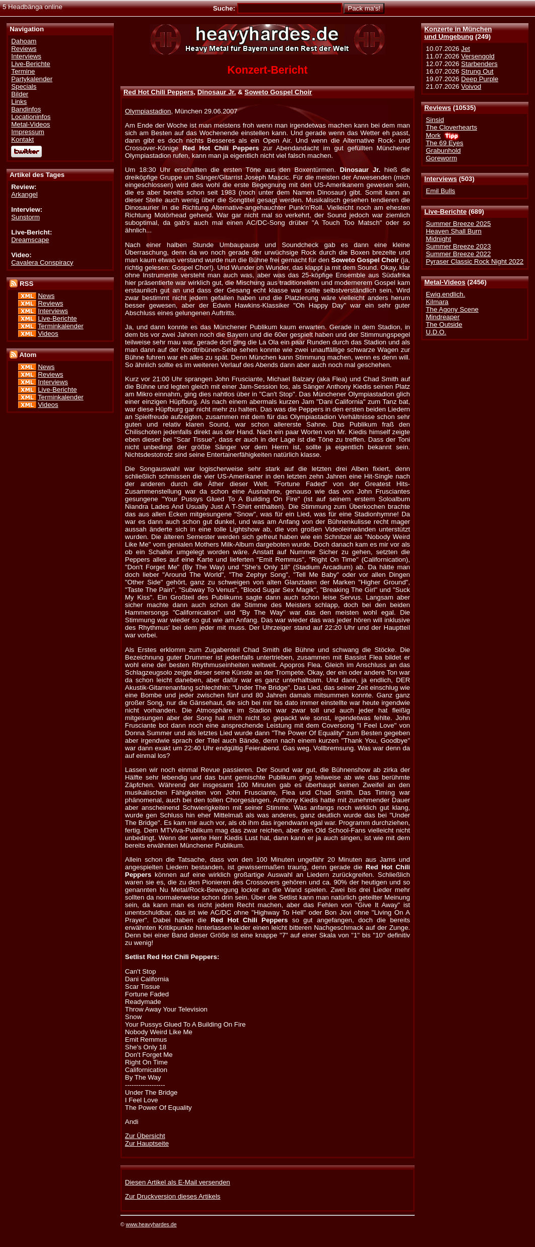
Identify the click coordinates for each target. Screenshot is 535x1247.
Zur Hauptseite (147, 1143)
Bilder (19, 94)
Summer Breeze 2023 (458, 246)
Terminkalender (61, 326)
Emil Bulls (440, 191)
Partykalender (31, 79)
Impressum (27, 132)
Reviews (437, 107)
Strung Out (477, 71)
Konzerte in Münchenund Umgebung (458, 32)
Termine (23, 71)
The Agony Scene (452, 309)
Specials (23, 86)
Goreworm (441, 158)
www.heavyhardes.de (151, 1224)
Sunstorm (25, 217)
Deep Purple (479, 79)
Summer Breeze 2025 (458, 223)
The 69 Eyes (444, 143)
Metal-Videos (444, 282)
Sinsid (435, 120)
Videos (48, 333)
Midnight (438, 239)
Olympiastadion (148, 111)
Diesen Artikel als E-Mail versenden (177, 1182)
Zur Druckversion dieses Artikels (172, 1196)
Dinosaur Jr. (216, 92)
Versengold (477, 56)
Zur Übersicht (145, 1136)
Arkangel (24, 194)
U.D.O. (436, 332)
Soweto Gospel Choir (278, 92)
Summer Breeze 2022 (458, 254)
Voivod (471, 86)
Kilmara (437, 302)
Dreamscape (30, 240)
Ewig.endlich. (445, 294)
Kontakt (22, 139)
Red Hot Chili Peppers (158, 92)
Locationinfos (30, 117)
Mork (433, 135)
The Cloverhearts (451, 127)
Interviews (440, 179)
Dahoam (23, 41)
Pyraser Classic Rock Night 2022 (474, 261)
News (46, 296)
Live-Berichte (445, 211)
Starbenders (479, 64)
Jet (465, 48)
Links (19, 101)
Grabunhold (443, 150)
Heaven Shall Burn (454, 231)
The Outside (444, 324)
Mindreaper (442, 317)
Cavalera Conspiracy (42, 262)
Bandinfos (26, 109)
